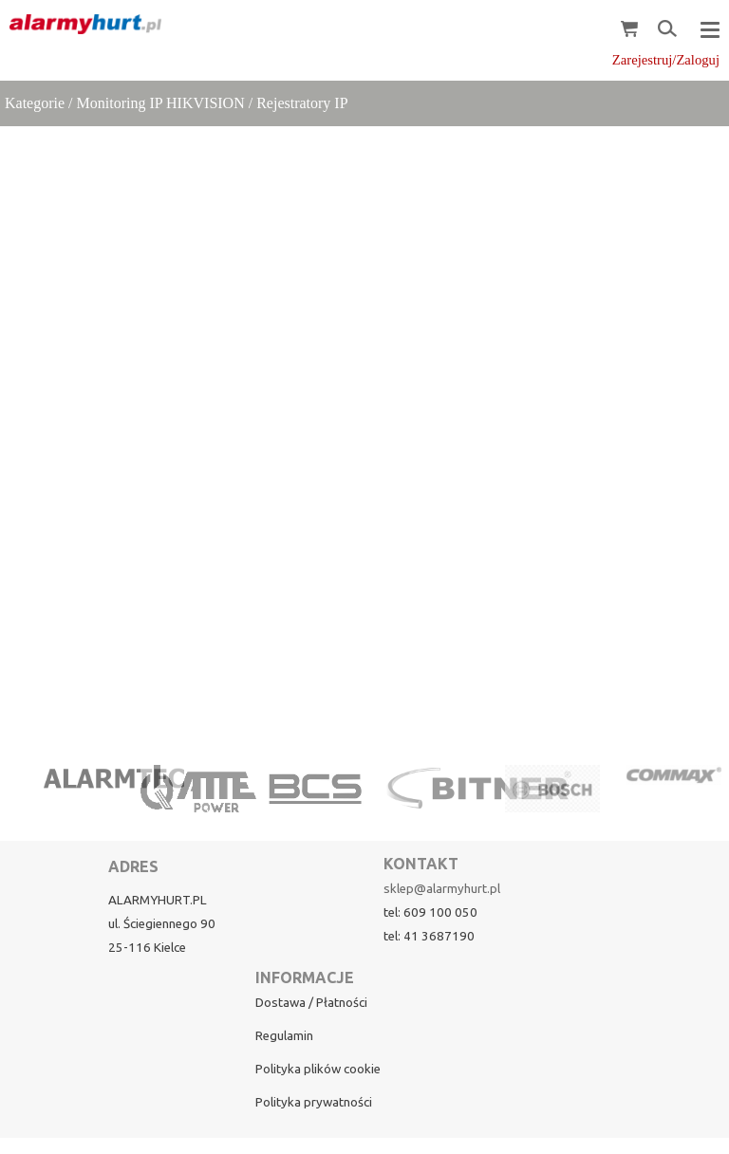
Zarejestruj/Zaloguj (666, 59)
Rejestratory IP (301, 103)
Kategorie (35, 103)
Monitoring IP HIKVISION (161, 103)
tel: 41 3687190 (429, 936)
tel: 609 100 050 (430, 912)
